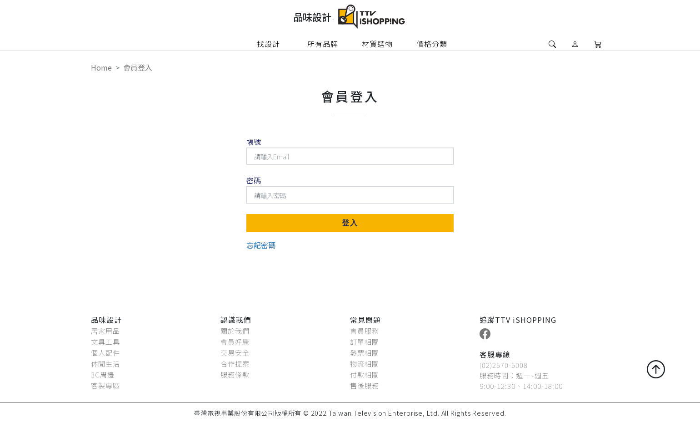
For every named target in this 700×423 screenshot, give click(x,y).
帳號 (253, 141)
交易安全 (235, 352)
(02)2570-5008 (504, 365)
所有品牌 (322, 43)
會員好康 (235, 341)
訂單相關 (364, 341)
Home (101, 67)
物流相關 (364, 363)
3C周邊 (103, 374)
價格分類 (431, 43)
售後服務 (364, 385)
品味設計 (314, 17)
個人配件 (105, 352)
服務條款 (235, 374)
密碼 (253, 180)
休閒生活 (105, 363)
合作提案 (235, 363)
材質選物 (377, 43)
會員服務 (364, 331)
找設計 (268, 43)
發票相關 (364, 352)
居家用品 (105, 331)
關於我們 (235, 331)
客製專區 (105, 385)
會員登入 (137, 67)
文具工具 (105, 341)
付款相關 (364, 374)
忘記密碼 (260, 245)
